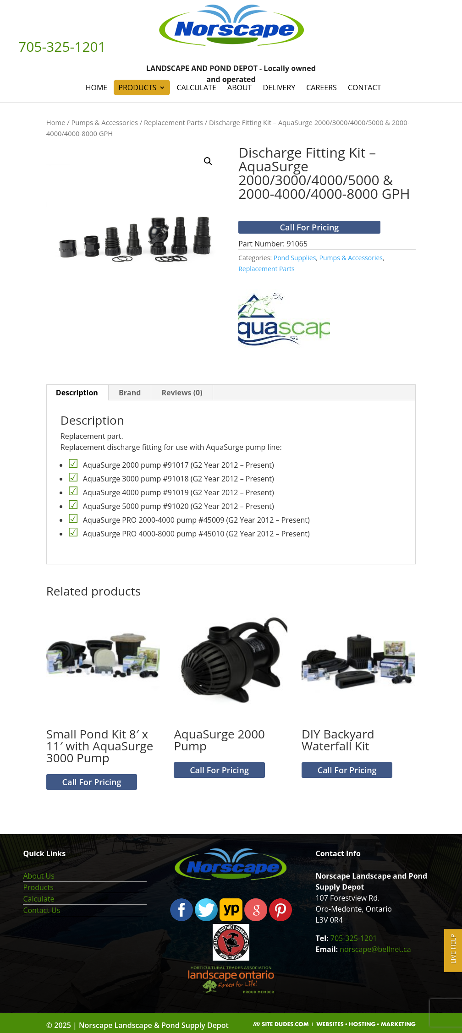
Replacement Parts (173, 122)
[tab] (77, 392)
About (239, 87)
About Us (39, 876)
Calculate (196, 87)
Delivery (279, 87)
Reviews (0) (181, 393)
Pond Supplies (295, 257)
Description (77, 393)
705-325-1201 (353, 938)
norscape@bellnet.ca (375, 949)
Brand (130, 393)
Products (137, 87)
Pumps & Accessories (104, 122)
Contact (364, 87)
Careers (321, 87)
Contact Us (41, 910)
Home (97, 87)
